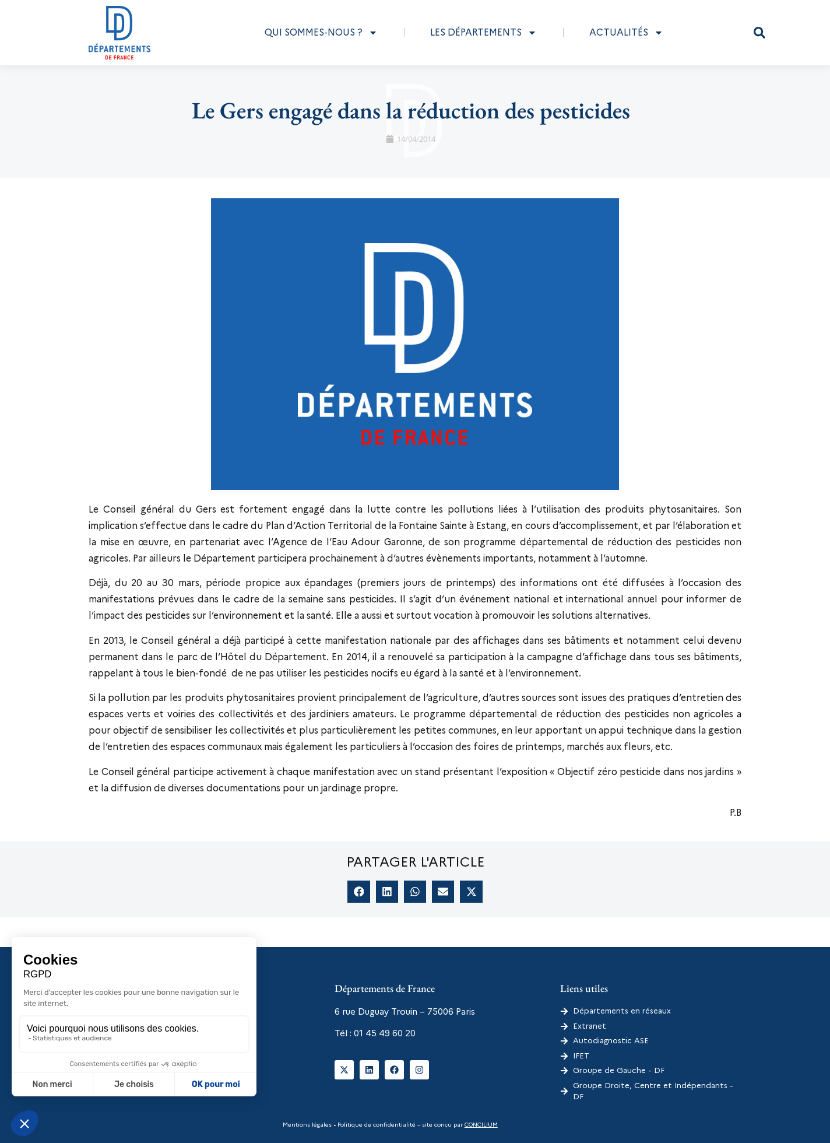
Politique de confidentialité (376, 1124)
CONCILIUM (481, 1124)
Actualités (626, 32)
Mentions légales (307, 1124)
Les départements (483, 32)
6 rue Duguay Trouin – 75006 (394, 1012)
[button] (759, 32)
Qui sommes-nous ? (321, 32)
